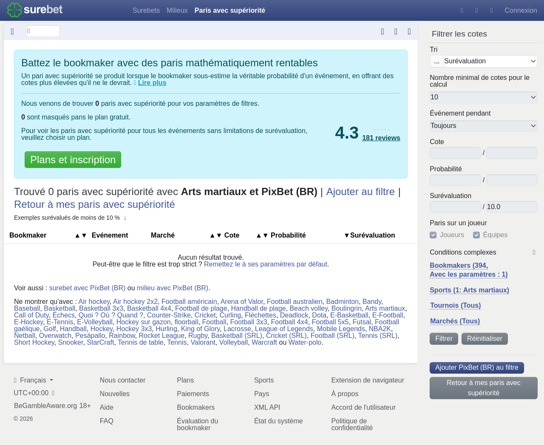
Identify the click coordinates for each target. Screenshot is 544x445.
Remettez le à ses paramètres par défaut (265, 264)
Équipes (495, 235)
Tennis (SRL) (377, 335)
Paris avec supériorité (230, 10)
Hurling (166, 328)
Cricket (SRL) (286, 335)
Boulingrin (347, 308)
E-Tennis (60, 322)
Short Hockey (34, 342)
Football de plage (201, 308)
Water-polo (305, 342)
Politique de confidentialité (352, 424)
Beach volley (308, 308)
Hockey (102, 328)
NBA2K (380, 328)
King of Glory (200, 328)
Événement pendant (460, 113)
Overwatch (55, 335)
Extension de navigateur (367, 380)
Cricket (205, 315)
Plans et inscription (73, 159)
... (436, 61)
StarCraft (100, 342)
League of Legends (284, 328)
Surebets (146, 10)
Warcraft (264, 342)
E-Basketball (349, 315)
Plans (185, 380)
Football (214, 322)
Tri (433, 49)
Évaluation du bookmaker (197, 424)
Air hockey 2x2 (135, 301)
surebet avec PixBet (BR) (87, 288)
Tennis (177, 342)
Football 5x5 (330, 322)
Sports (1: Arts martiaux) (469, 290)
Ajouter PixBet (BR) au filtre (476, 367)
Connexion (521, 10)
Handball (73, 328)
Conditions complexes (463, 252)
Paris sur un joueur (458, 223)
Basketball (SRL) (236, 335)
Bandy (372, 301)
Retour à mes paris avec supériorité (483, 388)
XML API (267, 407)
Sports (264, 380)
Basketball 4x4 (149, 308)
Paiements (193, 393)
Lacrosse (237, 328)
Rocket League (162, 335)
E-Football (387, 315)
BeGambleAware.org (45, 405)
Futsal (362, 322)
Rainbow (122, 335)
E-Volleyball (95, 322)
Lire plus (152, 82)
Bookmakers (196, 407)
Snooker (70, 342)
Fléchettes (260, 315)
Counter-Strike (169, 315)
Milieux (177, 10)
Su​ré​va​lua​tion (450, 196)
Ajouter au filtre (360, 191)
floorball (186, 322)
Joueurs (452, 235)
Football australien (295, 301)
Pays (261, 393)
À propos (344, 393)
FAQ (106, 421)
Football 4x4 (289, 322)
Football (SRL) (332, 335)
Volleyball (233, 342)
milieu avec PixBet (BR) (172, 288)
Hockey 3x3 (134, 328)
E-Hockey (28, 322)
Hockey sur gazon (143, 322)
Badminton (342, 301)
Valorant (202, 342)
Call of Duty (31, 315)
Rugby (197, 335)
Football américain (189, 301)
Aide (106, 407)
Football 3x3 (248, 322)
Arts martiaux (385, 308)
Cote (437, 142)
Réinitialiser (484, 338)
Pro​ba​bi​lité (446, 169)
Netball (24, 335)
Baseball (27, 308)
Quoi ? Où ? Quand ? (111, 315)
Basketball (59, 308)
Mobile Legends (341, 328)
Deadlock (294, 315)
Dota (319, 315)
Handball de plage (258, 308)
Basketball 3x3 (101, 308)
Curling (230, 315)
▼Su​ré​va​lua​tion (369, 235)
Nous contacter (123, 380)
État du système (278, 421)
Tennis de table (141, 342)
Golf (49, 328)
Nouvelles (115, 393)
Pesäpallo (90, 335)
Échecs (63, 315)
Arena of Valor (242, 301)
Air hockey (94, 301)
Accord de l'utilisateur (363, 407)
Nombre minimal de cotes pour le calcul (480, 81)
